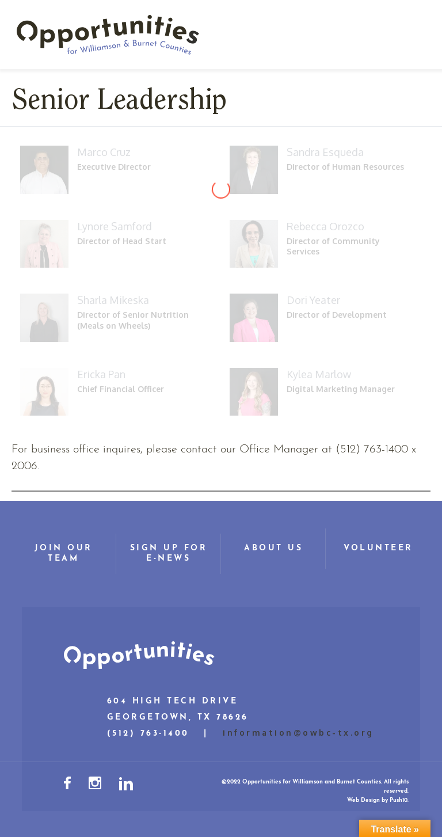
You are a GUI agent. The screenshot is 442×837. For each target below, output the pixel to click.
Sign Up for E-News (169, 553)
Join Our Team (64, 553)
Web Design (363, 800)
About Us (273, 548)
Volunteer (378, 548)
